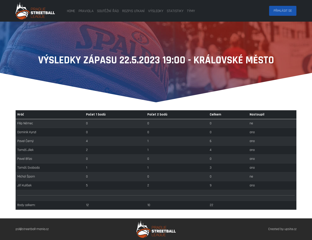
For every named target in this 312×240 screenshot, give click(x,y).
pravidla (86, 10)
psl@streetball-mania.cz (32, 229)
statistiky (175, 10)
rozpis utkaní (133, 10)
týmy (191, 10)
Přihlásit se (283, 10)
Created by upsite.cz (282, 229)
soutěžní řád (108, 10)
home (71, 10)
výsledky (155, 10)
